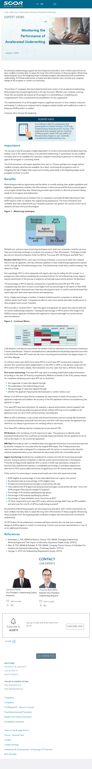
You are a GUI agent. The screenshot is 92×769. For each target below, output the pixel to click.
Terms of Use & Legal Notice (16, 730)
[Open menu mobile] (55, 4)
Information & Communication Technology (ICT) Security (28, 750)
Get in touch (13, 602)
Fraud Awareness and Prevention (18, 712)
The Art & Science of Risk (16, 682)
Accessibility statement (14, 722)
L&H (45, 22)
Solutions (9, 663)
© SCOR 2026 (10, 754)
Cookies (7, 740)
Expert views (14, 12)
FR (37, 4)
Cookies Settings (11, 745)
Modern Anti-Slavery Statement (18, 717)
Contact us (47, 656)
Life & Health (11, 671)
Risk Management (13, 689)
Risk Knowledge (12, 685)
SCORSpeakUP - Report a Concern (19, 707)
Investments (11, 675)
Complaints (9, 703)
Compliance (9, 698)
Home (6, 12)
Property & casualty (15, 667)
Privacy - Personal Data (14, 735)
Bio (9, 606)
